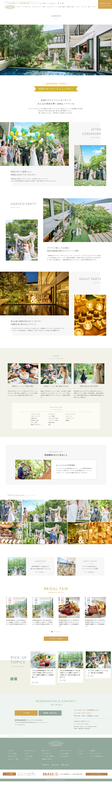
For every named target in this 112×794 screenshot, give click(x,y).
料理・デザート (46, 750)
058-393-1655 (83, 713)
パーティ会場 (28, 756)
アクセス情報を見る (20, 724)
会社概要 (92, 750)
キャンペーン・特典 (85, 6)
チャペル (27, 753)
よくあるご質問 (42, 3)
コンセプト (18, 6)
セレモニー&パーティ (36, 6)
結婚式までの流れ (70, 6)
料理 (44, 6)
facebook (56, 764)
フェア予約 (26, 713)
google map (44, 722)
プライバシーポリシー (96, 753)
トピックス (33, 3)
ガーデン (27, 759)
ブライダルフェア (26, 6)
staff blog (47, 764)
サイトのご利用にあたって (97, 756)
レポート (78, 6)
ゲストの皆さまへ (52, 3)
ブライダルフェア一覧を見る (56, 638)
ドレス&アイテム (50, 6)
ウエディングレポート (66, 750)
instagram (66, 764)
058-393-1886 (82, 724)
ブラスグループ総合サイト (96, 774)
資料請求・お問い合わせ (50, 713)
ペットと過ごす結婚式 (60, 6)
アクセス (94, 6)
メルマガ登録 (9, 774)
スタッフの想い (12, 753)
